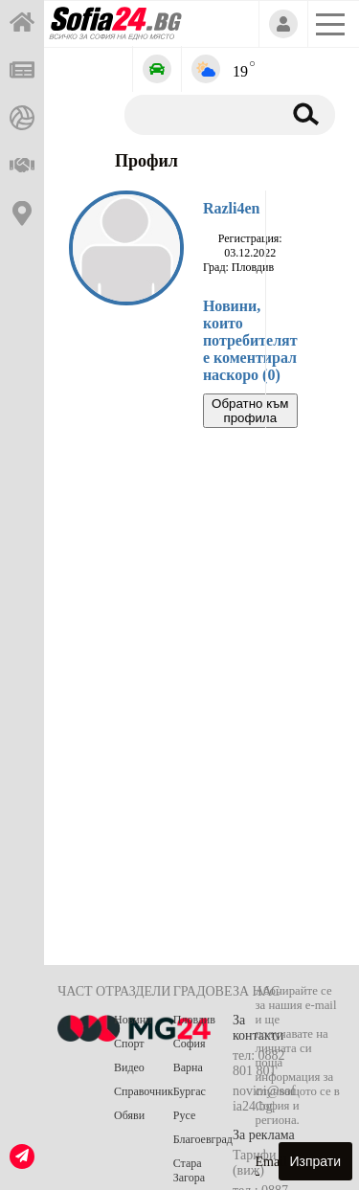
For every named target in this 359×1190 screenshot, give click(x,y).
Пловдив (194, 1019)
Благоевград (203, 1139)
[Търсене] (199, 114)
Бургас (189, 1091)
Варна (188, 1067)
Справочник (143, 1091)
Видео (129, 1067)
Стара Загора (189, 1170)
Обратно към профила (250, 410)
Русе (184, 1115)
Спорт (129, 1043)
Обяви (129, 1115)
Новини (133, 1019)
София (189, 1043)
